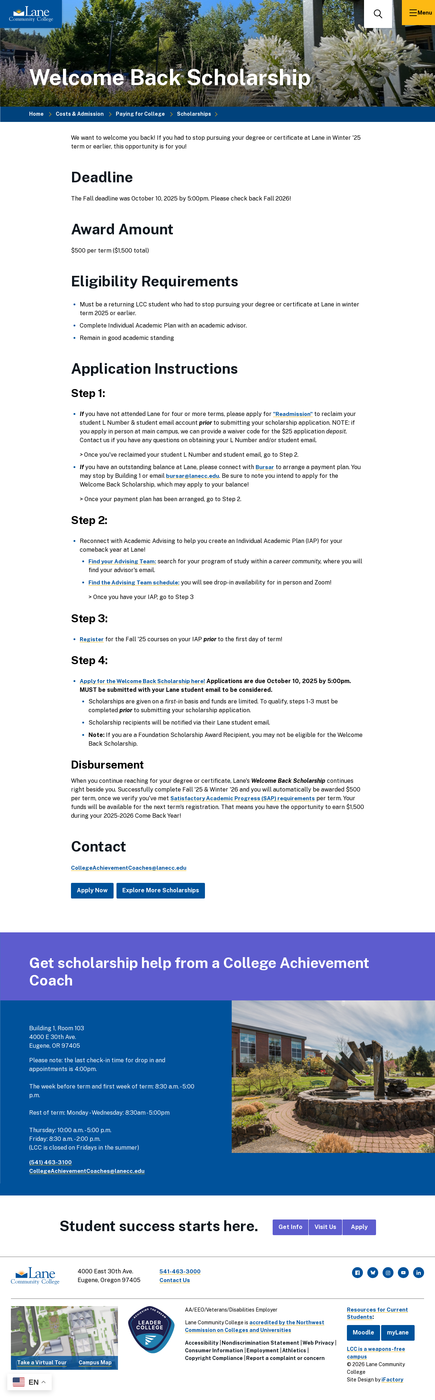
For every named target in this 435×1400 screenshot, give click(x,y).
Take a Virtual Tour (41, 1360)
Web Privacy (316, 1340)
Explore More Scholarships (160, 890)
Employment (261, 1348)
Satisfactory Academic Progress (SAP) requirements (247, 798)
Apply (359, 1226)
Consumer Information (212, 1348)
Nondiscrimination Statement (258, 1340)
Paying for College (140, 114)
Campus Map (94, 1360)
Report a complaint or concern (283, 1355)
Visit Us (325, 1226)
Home (36, 114)
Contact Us (178, 1280)
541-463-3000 (183, 1271)
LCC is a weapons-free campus (383, 1346)
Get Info (290, 1226)
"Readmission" (294, 414)
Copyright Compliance (212, 1355)
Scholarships (194, 114)
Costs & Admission (80, 114)
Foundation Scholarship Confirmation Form (193, 1386)
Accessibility (200, 1340)
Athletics (292, 1348)
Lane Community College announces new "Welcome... (325, 1386)
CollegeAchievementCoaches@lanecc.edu (89, 1170)
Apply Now (92, 890)
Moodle (360, 1329)
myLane (394, 1329)
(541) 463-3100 (51, 1162)
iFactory (389, 1361)
